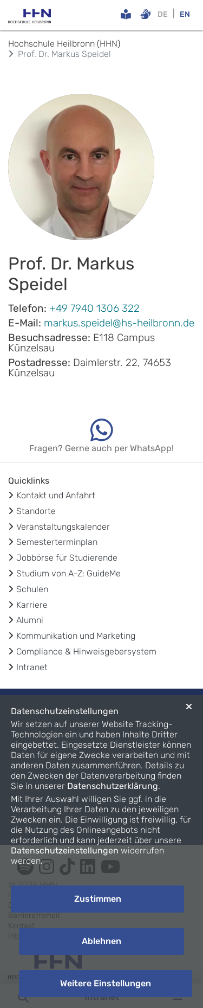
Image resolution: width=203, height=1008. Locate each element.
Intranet (32, 667)
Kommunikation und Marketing (75, 636)
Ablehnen (101, 941)
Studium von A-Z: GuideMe (68, 573)
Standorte (36, 511)
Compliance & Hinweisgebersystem (86, 651)
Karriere (32, 605)
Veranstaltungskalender (63, 527)
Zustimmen (97, 899)
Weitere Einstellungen (105, 983)
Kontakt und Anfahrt (55, 495)
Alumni (29, 620)
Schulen (32, 589)
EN (185, 14)
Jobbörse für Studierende (66, 558)
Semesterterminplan (56, 542)
